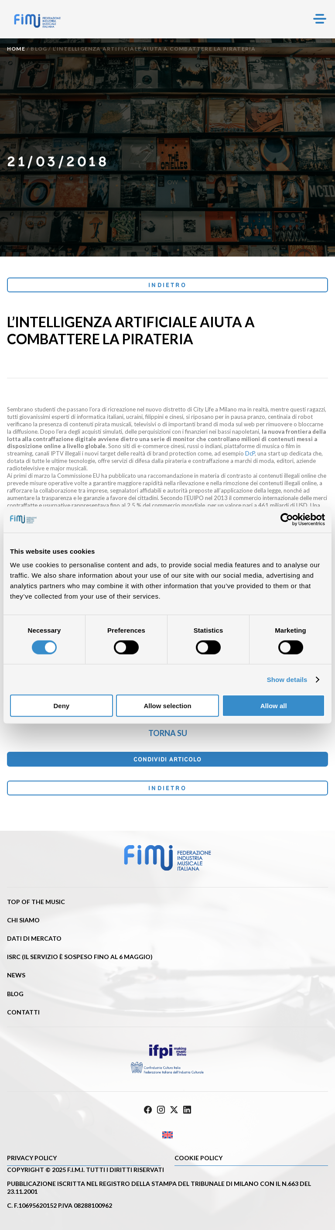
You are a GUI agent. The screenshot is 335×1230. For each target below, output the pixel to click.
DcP (250, 453)
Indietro (167, 285)
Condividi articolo (167, 759)
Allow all (273, 705)
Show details (287, 679)
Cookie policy (198, 1157)
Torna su (167, 733)
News (16, 975)
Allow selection (167, 705)
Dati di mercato (34, 938)
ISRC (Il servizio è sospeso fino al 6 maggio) (80, 956)
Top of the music (36, 901)
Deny (61, 705)
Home (16, 48)
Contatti (23, 1012)
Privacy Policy (32, 1157)
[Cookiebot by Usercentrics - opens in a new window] (287, 519)
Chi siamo (23, 920)
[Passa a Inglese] (167, 1135)
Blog (39, 48)
